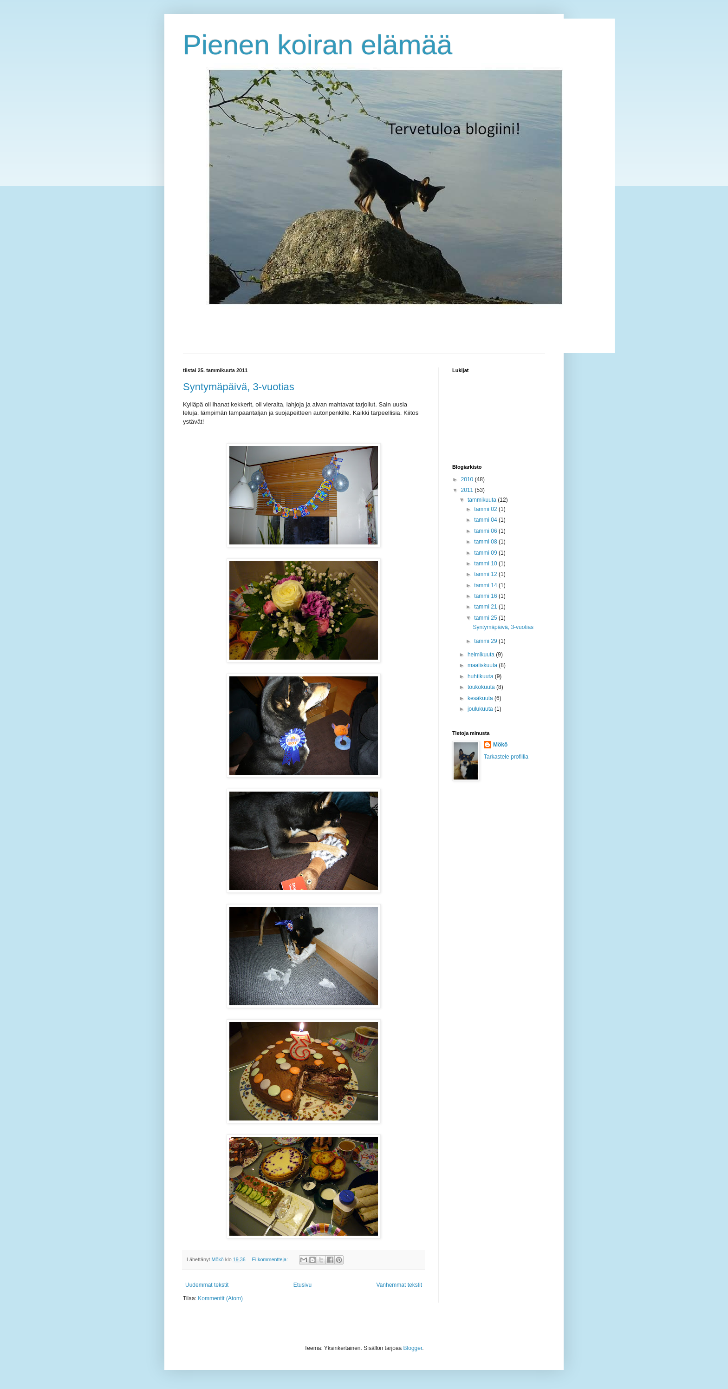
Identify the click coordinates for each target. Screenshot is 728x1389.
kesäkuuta (481, 698)
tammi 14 (486, 585)
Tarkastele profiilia (506, 756)
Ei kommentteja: (270, 1259)
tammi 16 (486, 596)
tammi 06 (486, 531)
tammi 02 (486, 509)
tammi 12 (486, 574)
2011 (468, 490)
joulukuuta (481, 709)
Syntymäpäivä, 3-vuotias (238, 387)
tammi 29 (486, 641)
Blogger (412, 1348)
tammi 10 (486, 563)
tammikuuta (483, 500)
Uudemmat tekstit (206, 1285)
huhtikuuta (481, 676)
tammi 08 (486, 541)
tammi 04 (486, 520)
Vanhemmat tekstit (399, 1285)
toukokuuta (482, 687)
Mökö (500, 744)
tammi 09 (486, 553)
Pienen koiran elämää (317, 44)
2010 (468, 479)
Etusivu (302, 1285)
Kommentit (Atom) (220, 1298)
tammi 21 (486, 606)
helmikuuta (482, 654)
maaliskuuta (483, 665)
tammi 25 (486, 618)
